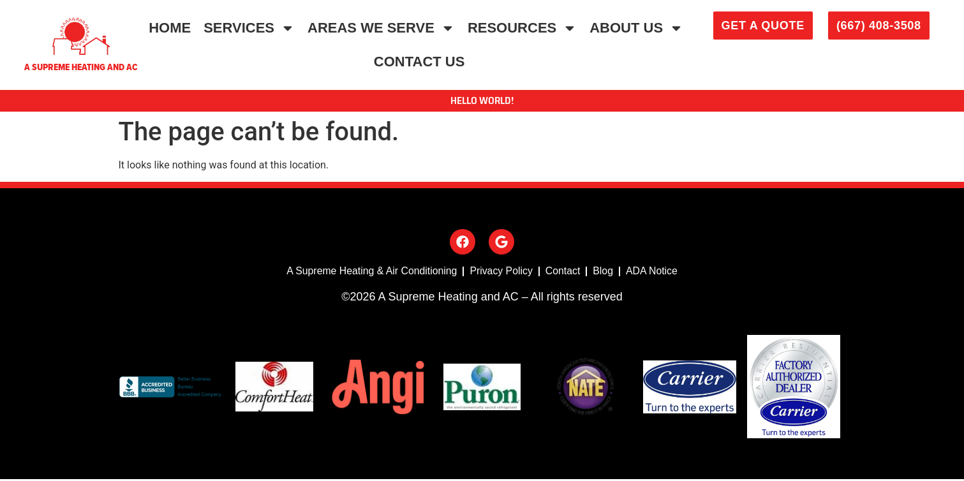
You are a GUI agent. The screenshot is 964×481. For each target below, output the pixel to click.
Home (170, 28)
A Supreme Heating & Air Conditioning (371, 272)
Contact (563, 272)
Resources (522, 28)
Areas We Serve (381, 28)
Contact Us (419, 62)
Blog (604, 272)
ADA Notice (653, 272)
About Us (636, 28)
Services (249, 28)
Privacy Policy (501, 272)
